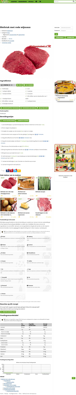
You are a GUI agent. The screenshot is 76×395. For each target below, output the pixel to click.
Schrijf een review (6, 42)
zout (28, 88)
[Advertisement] (38, 14)
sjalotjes (14, 128)
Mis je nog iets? (42, 108)
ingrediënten (22, 1)
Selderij (29, 236)
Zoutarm (30, 285)
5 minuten (39, 134)
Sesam (3, 261)
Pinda (3, 236)
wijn (24, 146)
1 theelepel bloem (6, 98)
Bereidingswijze (8, 383)
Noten (3, 293)
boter (12, 156)
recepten (14, 1)
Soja (29, 269)
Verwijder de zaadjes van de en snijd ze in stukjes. (17, 131)
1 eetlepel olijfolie (6, 91)
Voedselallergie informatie (13, 386)
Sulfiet (29, 261)
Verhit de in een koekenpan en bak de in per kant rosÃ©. (23, 157)
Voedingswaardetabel (9, 389)
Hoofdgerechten (13, 393)
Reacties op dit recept (9, 388)
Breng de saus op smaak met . (12, 153)
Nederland (10, 30)
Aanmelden (70, 37)
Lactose (29, 244)
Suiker (3, 253)
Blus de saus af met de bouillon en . (15, 146)
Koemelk (4, 277)
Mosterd (4, 285)
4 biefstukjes (5, 88)
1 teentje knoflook (6, 93)
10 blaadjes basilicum (7, 103)
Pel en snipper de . (9, 128)
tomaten (19, 131)
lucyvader (11, 41)
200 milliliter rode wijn (7, 101)
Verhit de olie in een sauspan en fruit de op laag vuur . (23, 134)
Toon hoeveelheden (8, 120)
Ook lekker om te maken (10, 385)
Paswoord (57, 30)
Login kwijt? (60, 37)
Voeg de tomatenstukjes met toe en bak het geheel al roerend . (25, 142)
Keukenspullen (10, 382)
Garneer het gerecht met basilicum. (12, 164)
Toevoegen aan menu (27, 108)
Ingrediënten (7, 380)
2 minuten (25, 137)
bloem (21, 141)
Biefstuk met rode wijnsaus (8, 379)
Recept (6, 393)
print (19, 85)
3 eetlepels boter (31, 101)
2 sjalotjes (29, 91)
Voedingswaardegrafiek (13, 391)
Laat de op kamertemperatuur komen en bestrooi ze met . (23, 124)
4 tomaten (30, 93)
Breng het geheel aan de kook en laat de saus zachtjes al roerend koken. (24, 149)
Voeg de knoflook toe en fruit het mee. (17, 137)
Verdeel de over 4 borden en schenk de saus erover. (19, 161)
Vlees (8, 32)
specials (30, 1)
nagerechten (21, 34)
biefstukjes (9, 124)
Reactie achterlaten (8, 312)
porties (4, 36)
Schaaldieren (31, 253)
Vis (28, 277)
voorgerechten (13, 34)
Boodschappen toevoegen (10, 108)
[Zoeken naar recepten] (65, 1)
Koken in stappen (22, 120)
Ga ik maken (28, 85)
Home (1, 393)
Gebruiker (57, 27)
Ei (2, 269)
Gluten (3, 244)
